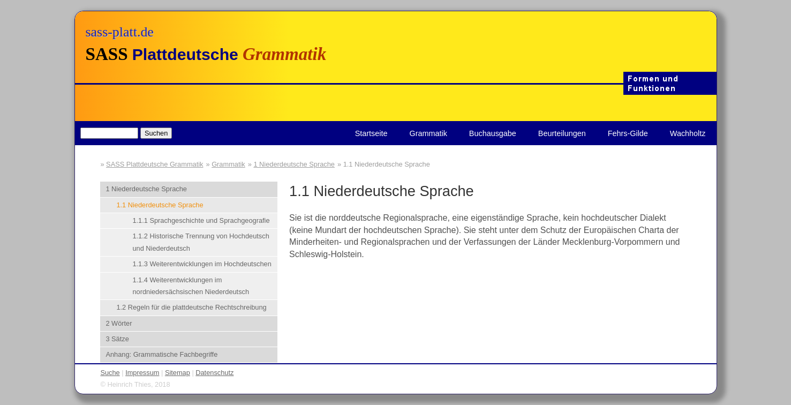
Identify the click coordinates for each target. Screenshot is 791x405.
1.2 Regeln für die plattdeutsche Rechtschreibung (191, 307)
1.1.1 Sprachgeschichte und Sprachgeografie (200, 220)
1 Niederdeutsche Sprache (294, 164)
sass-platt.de (120, 32)
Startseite (371, 133)
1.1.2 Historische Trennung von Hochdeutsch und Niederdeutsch (200, 242)
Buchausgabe (492, 133)
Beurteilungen (562, 133)
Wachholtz (688, 133)
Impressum (142, 373)
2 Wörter (119, 323)
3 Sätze (117, 339)
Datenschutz (214, 373)
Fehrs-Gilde (628, 133)
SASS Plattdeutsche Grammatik (154, 164)
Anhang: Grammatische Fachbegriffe (161, 354)
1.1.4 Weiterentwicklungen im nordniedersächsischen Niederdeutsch (190, 286)
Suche (109, 373)
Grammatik (428, 133)
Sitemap (177, 373)
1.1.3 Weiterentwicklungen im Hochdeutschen (201, 264)
